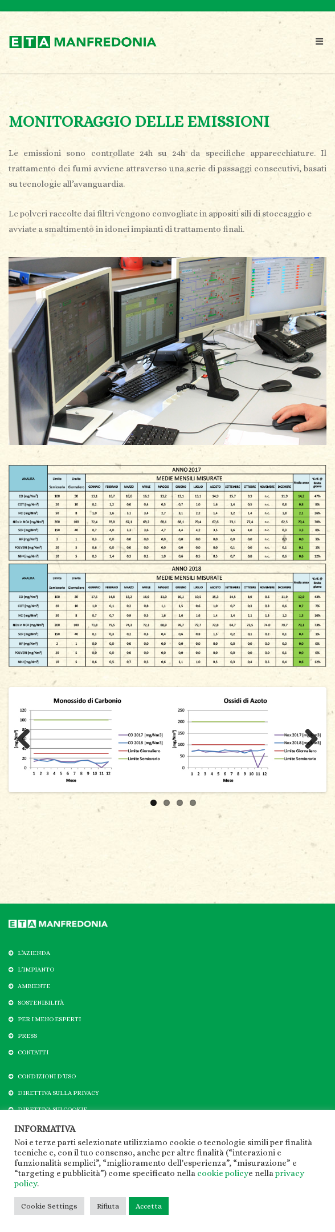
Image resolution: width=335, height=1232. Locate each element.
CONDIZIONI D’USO (47, 1076)
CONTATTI (33, 1052)
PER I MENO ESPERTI (49, 1019)
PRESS (27, 1036)
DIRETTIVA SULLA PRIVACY (58, 1093)
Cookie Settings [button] (49, 1206)
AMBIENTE (34, 986)
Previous (28, 739)
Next (307, 739)
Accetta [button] (149, 1206)
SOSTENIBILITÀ (41, 1002)
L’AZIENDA (34, 953)
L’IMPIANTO (36, 969)
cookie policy (222, 1173)
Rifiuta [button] (108, 1206)
